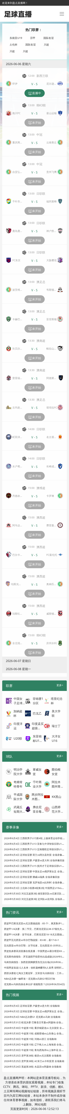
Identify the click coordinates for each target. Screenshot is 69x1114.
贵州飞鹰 (51, 172)
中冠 (39, 135)
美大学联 (56, 713)
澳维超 (40, 488)
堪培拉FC (51, 407)
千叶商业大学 (37, 784)
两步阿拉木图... (37, 797)
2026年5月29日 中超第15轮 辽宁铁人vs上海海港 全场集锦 (35, 1044)
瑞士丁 (56, 726)
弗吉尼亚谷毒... (38, 809)
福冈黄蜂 (51, 201)
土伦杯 (13, 44)
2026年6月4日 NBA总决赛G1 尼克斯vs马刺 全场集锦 (32, 1017)
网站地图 (40, 1104)
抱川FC (16, 113)
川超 (46, 44)
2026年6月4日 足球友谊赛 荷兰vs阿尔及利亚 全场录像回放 (35, 854)
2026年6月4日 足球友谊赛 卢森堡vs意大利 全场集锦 (32, 1005)
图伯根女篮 (56, 771)
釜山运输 (51, 113)
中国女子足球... (19, 701)
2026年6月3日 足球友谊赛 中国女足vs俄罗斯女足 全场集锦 (35, 1011)
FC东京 (16, 260)
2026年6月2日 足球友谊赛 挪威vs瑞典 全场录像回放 (32, 877)
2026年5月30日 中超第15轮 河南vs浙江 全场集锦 (30, 1039)
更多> (59, 685)
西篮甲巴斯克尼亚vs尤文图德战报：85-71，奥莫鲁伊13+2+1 (36, 923)
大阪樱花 (51, 260)
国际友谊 (48, 38)
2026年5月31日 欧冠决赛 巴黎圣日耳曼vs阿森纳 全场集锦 (35, 1022)
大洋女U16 (56, 738)
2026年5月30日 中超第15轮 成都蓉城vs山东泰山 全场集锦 (35, 1033)
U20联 (18, 738)
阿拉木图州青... (57, 784)
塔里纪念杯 (57, 701)
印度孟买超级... (38, 726)
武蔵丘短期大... (19, 809)
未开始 (34, 123)
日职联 (40, 194)
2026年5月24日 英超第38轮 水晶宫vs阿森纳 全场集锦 (32, 1066)
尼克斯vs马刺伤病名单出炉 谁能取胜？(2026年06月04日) (34, 984)
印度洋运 (18, 726)
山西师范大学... (57, 809)
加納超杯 (17, 713)
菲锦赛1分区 (38, 701)
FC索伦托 (51, 555)
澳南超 (40, 341)
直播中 (34, 93)
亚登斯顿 (51, 319)
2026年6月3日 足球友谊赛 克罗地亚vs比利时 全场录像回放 (35, 882)
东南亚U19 (16, 38)
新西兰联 (42, 76)
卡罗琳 (50, 496)
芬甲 (32, 38)
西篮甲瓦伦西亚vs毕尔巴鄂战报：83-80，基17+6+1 (31, 940)
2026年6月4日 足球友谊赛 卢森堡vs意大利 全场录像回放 (34, 860)
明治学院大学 (18, 771)
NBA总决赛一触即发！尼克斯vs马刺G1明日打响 (29, 978)
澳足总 (40, 282)
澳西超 (40, 517)
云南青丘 (51, 142)
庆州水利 (51, 643)
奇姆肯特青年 (18, 784)
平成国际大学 (18, 797)
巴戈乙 (37, 713)
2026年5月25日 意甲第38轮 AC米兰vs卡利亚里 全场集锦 (34, 1061)
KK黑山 (56, 797)
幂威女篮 (37, 771)
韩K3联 (41, 105)
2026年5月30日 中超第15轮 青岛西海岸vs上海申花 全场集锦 (36, 1050)
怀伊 (14, 83)
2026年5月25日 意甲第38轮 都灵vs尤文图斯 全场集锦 (32, 1055)
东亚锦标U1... (37, 738)
